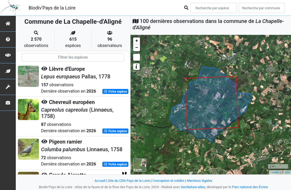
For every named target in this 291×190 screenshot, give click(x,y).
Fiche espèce (115, 91)
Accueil (100, 181)
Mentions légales (199, 181)
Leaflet (274, 172)
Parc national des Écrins (250, 187)
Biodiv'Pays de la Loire (52, 8)
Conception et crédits (168, 181)
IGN (287, 172)
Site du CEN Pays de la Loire (129, 181)
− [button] (136, 48)
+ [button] (136, 41)
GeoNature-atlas (193, 187)
